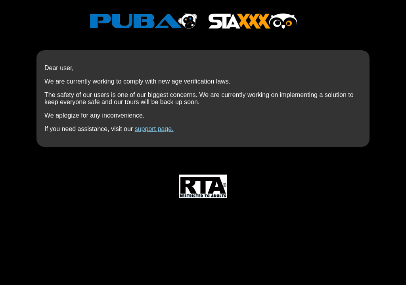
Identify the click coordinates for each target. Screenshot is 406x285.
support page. (154, 128)
